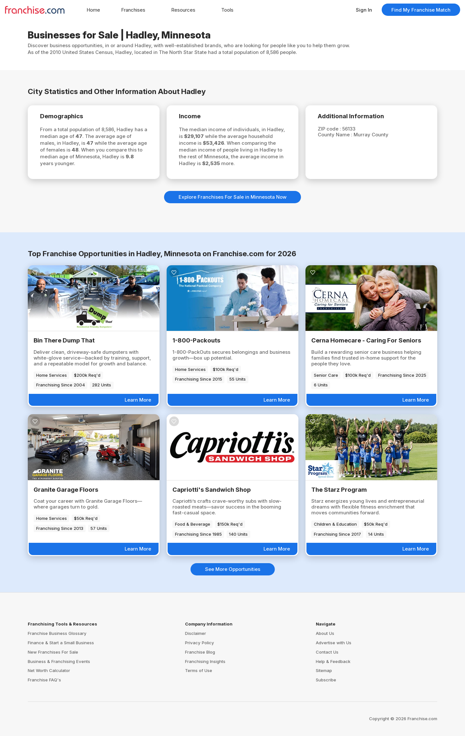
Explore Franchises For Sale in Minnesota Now (232, 197)
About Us (325, 633)
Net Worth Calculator (49, 670)
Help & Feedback (333, 661)
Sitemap (324, 670)
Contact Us (327, 652)
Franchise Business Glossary (57, 633)
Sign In (364, 10)
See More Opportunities (232, 569)
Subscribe (326, 679)
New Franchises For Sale (53, 652)
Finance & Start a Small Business (61, 642)
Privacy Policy (199, 642)
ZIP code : (330, 129)
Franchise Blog (200, 652)
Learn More (138, 400)
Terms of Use (198, 670)
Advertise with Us (333, 642)
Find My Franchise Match (420, 10)
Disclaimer (195, 633)
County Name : (336, 134)
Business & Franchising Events (59, 661)
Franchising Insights (205, 661)
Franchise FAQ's (44, 679)
